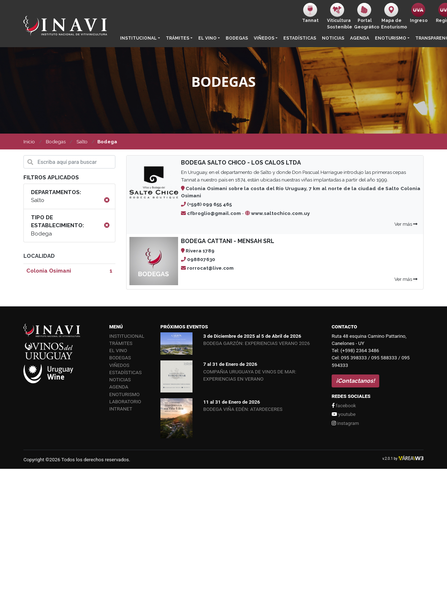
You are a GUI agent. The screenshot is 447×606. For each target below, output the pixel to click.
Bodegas (237, 38)
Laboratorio (125, 401)
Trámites (177, 38)
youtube (343, 414)
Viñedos (264, 38)
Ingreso (419, 13)
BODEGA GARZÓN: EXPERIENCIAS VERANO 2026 (256, 343)
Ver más (405, 224)
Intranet (120, 409)
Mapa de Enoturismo (393, 16)
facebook (344, 405)
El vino (207, 38)
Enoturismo (390, 38)
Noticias (333, 38)
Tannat (310, 13)
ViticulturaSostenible (339, 16)
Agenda (359, 38)
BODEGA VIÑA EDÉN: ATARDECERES (243, 409)
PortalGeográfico (366, 16)
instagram (345, 423)
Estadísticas (299, 38)
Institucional (138, 38)
